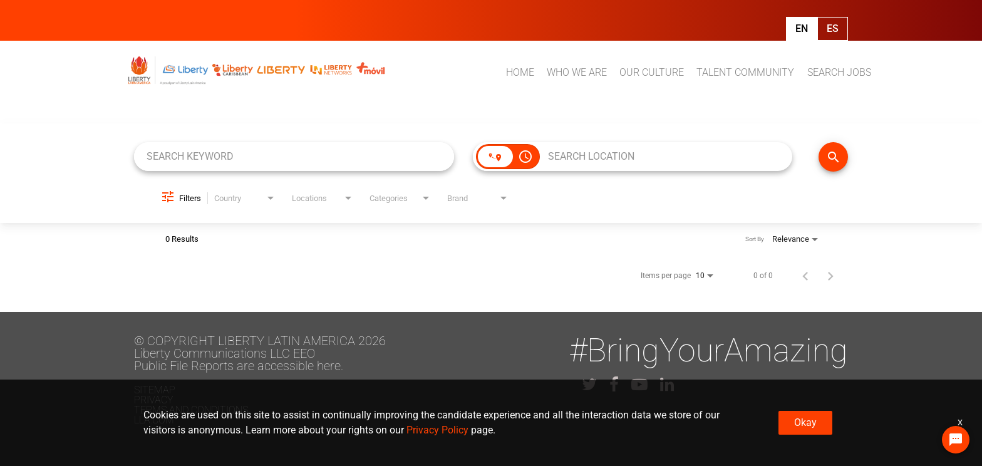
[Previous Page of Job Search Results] (805, 275)
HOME (520, 72)
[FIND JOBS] (833, 157)
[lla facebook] (614, 384)
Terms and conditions (191, 410)
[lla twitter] (589, 384)
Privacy (153, 400)
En (801, 28)
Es (833, 28)
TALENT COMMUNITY (745, 72)
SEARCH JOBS (839, 72)
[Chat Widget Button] (955, 439)
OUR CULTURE (651, 72)
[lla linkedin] (667, 384)
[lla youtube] (639, 384)
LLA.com (154, 420)
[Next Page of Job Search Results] (830, 275)
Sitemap (154, 390)
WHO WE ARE (577, 72)
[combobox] (294, 156)
